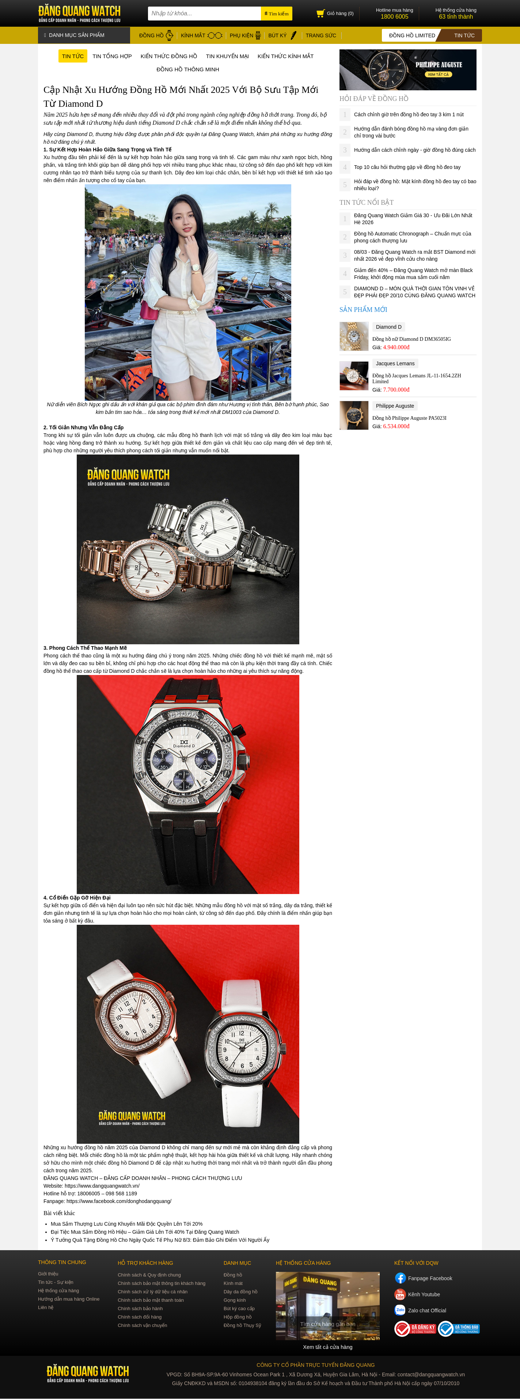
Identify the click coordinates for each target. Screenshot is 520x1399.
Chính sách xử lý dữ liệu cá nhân (152, 1292)
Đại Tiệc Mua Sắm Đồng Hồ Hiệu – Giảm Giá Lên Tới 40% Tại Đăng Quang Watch (145, 1233)
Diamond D (389, 326)
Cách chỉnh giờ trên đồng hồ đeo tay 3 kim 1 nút (409, 113)
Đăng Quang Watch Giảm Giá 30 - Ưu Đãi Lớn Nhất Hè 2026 (413, 217)
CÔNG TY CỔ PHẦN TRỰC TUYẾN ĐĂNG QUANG (316, 1365)
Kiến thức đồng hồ (167, 56)
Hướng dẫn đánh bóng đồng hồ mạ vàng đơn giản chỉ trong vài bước (411, 131)
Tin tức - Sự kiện (55, 1283)
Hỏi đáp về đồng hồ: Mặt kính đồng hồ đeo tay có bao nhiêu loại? (415, 183)
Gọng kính (235, 1301)
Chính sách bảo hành (140, 1309)
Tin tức (65, 56)
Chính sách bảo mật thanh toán (151, 1301)
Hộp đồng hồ (238, 1317)
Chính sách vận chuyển (142, 1326)
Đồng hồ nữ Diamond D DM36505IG (411, 338)
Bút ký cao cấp (239, 1309)
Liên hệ (45, 1308)
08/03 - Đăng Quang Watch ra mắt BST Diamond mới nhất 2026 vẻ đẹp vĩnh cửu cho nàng (414, 254)
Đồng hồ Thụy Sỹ (242, 1326)
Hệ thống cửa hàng (58, 1291)
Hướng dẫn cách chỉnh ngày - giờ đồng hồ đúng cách (415, 149)
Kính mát (233, 1284)
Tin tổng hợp (107, 56)
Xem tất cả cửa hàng (328, 1347)
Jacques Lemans (395, 362)
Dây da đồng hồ (241, 1292)
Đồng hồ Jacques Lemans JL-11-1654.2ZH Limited (416, 377)
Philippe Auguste (395, 405)
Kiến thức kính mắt (292, 56)
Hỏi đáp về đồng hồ (374, 97)
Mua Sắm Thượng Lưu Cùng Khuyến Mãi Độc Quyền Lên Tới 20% (126, 1225)
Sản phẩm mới (363, 308)
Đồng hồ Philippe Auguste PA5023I (409, 417)
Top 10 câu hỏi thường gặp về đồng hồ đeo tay (407, 166)
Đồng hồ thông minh (188, 70)
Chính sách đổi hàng (140, 1317)
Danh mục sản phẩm (74, 35)
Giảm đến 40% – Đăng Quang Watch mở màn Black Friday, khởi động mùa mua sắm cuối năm (413, 272)
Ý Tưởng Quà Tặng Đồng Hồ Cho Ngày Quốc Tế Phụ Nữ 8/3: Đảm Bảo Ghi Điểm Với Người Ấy (160, 1241)
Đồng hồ (233, 1275)
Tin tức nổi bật (366, 201)
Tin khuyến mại (229, 56)
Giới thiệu (48, 1274)
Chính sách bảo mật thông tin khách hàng (161, 1284)
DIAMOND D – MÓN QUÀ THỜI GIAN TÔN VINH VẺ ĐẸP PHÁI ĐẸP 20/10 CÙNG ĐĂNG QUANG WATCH (414, 290)
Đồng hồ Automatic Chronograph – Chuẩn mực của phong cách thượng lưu (412, 236)
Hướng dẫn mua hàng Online (69, 1299)
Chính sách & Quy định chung (149, 1275)
